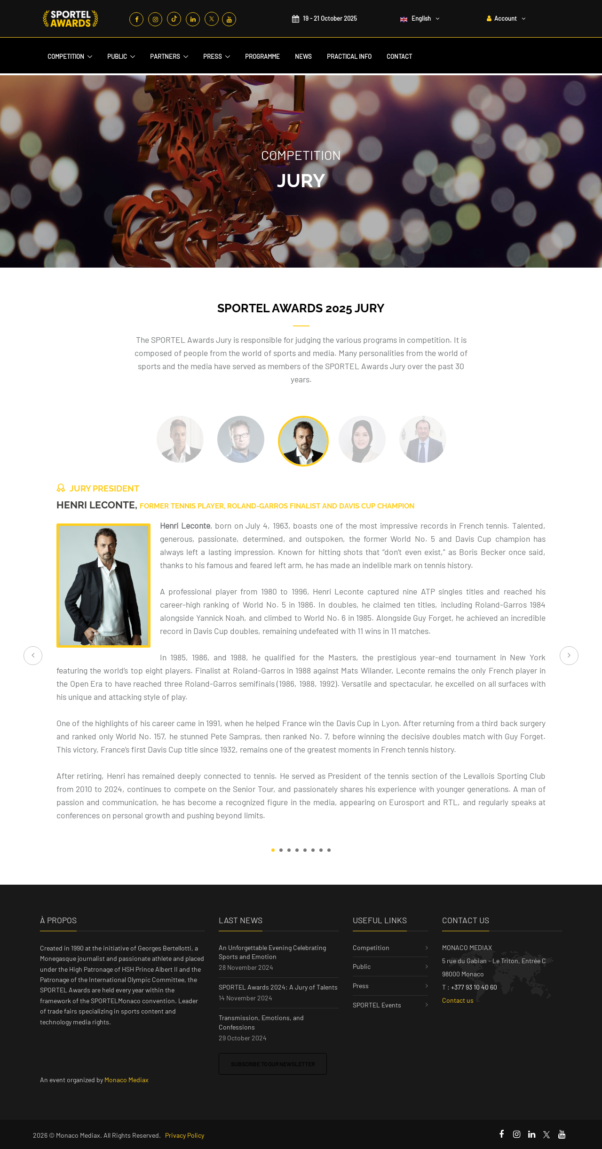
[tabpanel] (301, 655)
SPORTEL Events (377, 1005)
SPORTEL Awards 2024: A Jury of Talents (278, 987)
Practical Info (349, 56)
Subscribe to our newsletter (273, 1064)
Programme (262, 56)
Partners (165, 56)
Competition (66, 56)
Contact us (458, 1000)
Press (212, 56)
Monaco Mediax (126, 1080)
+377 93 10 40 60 (474, 987)
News (303, 56)
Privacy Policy (184, 1135)
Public (117, 56)
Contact (399, 56)
